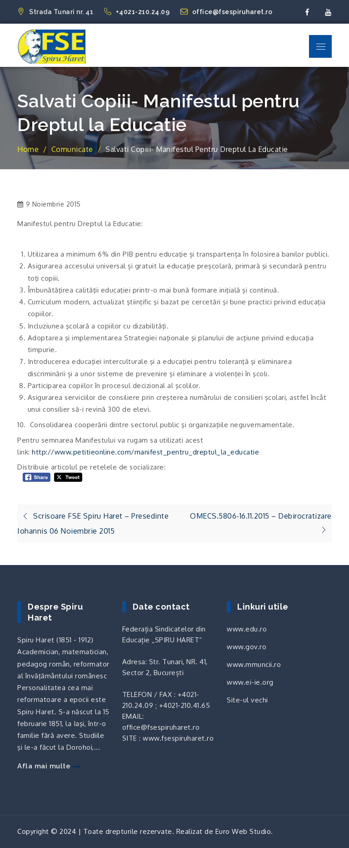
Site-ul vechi (247, 700)
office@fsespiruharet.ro (226, 11)
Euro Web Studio (243, 831)
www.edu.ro (247, 629)
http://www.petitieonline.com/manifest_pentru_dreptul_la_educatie (145, 452)
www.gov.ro (246, 646)
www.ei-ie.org (250, 682)
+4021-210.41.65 (184, 705)
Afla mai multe (48, 766)
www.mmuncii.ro (254, 664)
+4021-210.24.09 (137, 11)
